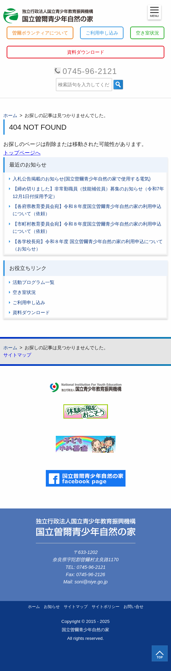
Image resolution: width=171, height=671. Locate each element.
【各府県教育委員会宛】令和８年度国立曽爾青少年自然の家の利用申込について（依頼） (87, 210)
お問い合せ (133, 606)
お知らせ (52, 606)
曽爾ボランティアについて (40, 32)
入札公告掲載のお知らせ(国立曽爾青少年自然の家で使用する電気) (81, 178)
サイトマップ (17, 355)
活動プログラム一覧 (33, 282)
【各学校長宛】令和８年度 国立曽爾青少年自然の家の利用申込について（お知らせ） (88, 245)
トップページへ (22, 153)
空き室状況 (147, 32)
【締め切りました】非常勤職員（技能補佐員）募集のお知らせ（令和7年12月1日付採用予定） (88, 192)
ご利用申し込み (102, 32)
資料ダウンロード (85, 52)
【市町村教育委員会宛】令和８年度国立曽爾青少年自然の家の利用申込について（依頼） (87, 227)
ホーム (34, 606)
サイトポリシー (106, 606)
